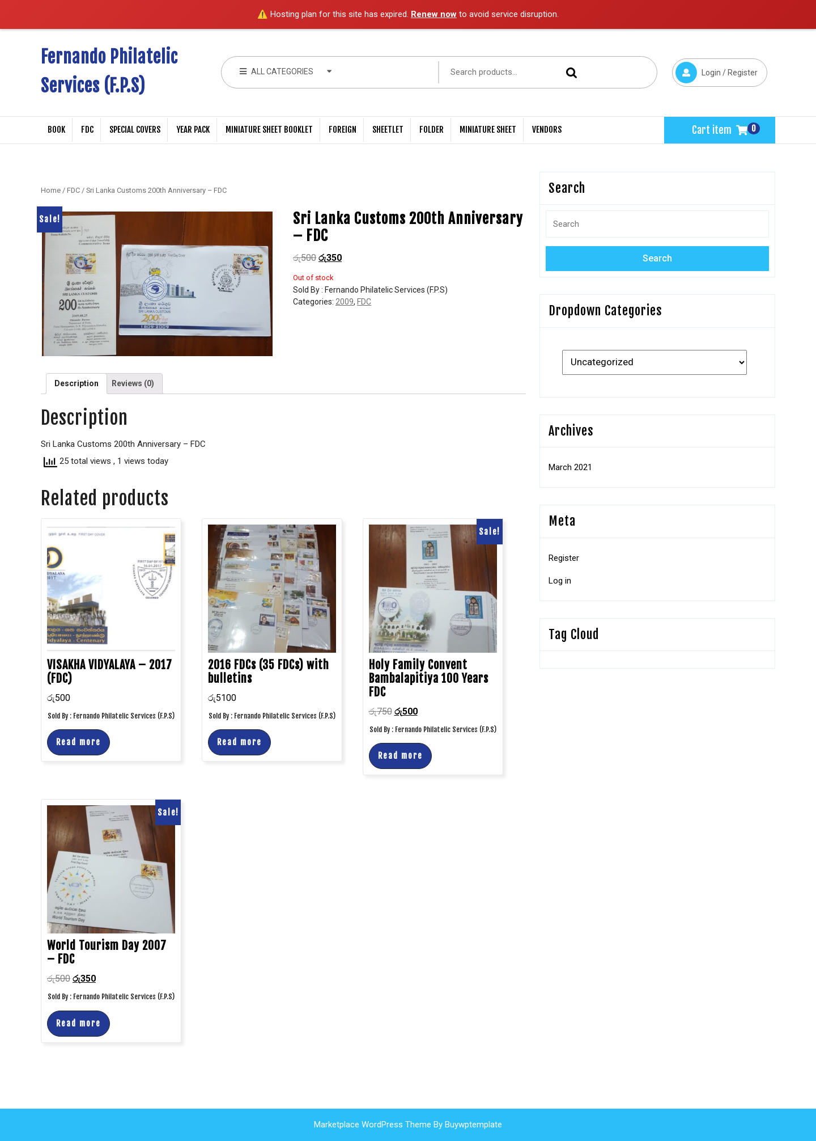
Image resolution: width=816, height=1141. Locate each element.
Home (51, 190)
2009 (344, 301)
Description (76, 383)
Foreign (342, 129)
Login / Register (715, 70)
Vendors (547, 129)
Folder (431, 129)
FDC (87, 129)
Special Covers (134, 129)
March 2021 (570, 467)
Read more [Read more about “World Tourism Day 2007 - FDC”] (78, 1023)
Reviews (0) (133, 383)
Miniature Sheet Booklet (269, 129)
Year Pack (193, 129)
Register (564, 558)
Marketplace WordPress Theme (372, 1124)
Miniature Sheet (488, 129)
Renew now (434, 14)
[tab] (76, 383)
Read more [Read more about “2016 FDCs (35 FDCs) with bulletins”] (239, 742)
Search (569, 72)
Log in (560, 581)
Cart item (719, 130)
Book (56, 129)
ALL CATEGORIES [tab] (286, 71)
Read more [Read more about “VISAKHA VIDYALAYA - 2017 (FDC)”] (78, 742)
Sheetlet (387, 129)
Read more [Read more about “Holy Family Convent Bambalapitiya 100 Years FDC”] (400, 755)
